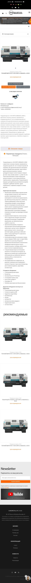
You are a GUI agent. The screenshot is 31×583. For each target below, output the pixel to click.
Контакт (15, 535)
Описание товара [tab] (15, 149)
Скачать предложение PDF (15, 83)
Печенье (15, 548)
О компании (15, 530)
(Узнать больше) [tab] (15, 155)
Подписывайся (15, 481)
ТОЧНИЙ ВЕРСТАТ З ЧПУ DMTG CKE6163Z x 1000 (15, 354)
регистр (10, 1)
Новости (15, 558)
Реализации (15, 560)
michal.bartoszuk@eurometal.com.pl (12, 107)
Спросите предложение (8, 87)
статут (15, 545)
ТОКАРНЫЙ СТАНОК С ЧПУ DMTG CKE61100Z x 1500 (15, 400)
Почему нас (15, 532)
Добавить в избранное (23, 87)
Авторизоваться (19, 1)
